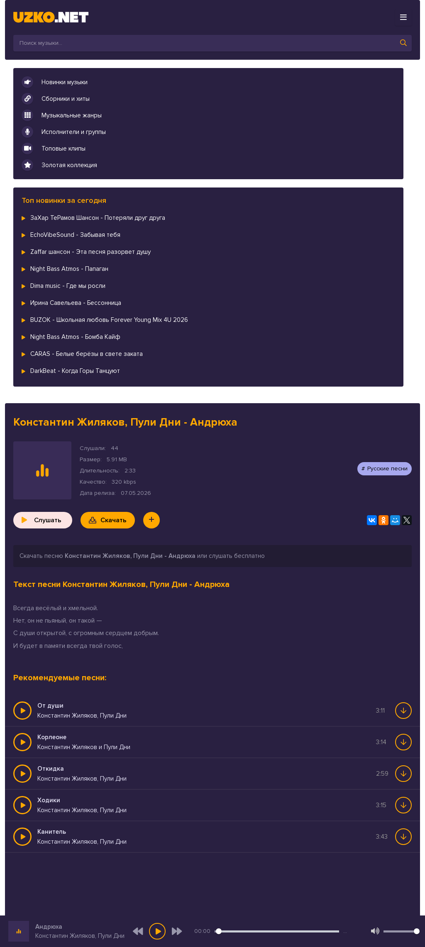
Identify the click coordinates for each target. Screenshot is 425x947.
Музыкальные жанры (62, 115)
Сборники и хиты (56, 99)
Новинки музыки (55, 82)
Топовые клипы (53, 148)
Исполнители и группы (64, 132)
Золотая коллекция (59, 165)
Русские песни (387, 468)
